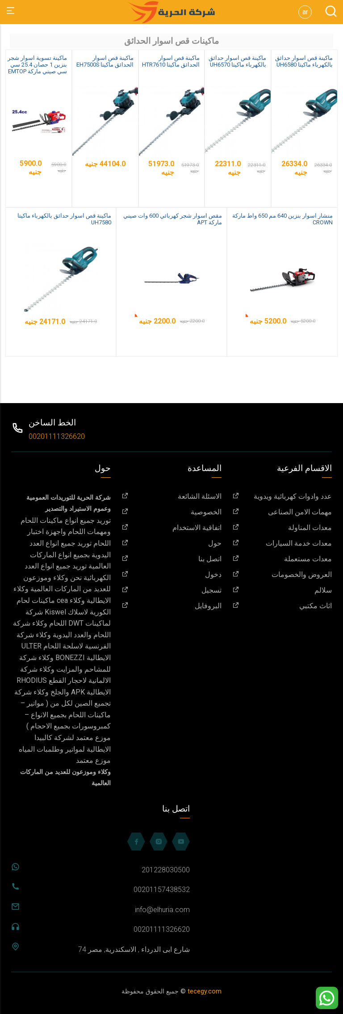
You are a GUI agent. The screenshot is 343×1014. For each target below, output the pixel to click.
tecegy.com (205, 991)
